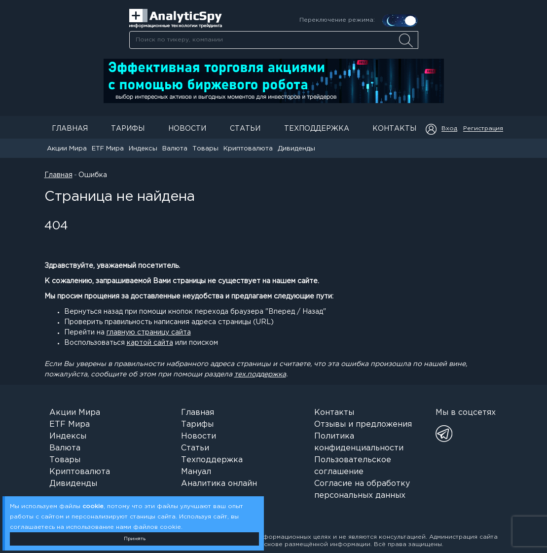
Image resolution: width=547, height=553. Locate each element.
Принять (135, 539)
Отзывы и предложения (363, 424)
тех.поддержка (260, 374)
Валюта (174, 148)
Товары (205, 148)
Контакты (394, 129)
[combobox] (273, 40)
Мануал (196, 472)
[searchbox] (273, 40)
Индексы (143, 148)
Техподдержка (316, 129)
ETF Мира (108, 148)
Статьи (245, 129)
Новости (187, 129)
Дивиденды (296, 148)
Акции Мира (67, 148)
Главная (70, 129)
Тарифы (128, 129)
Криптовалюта (248, 148)
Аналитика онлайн (219, 483)
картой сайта (150, 343)
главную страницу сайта (149, 332)
